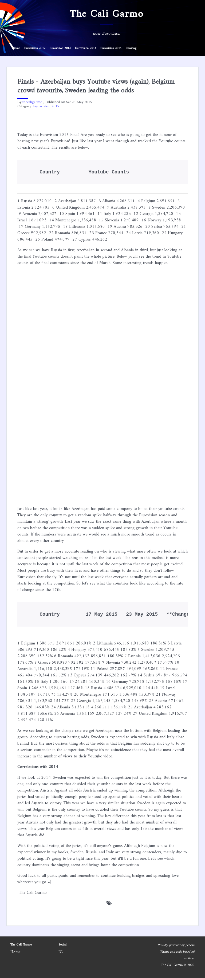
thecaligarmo (32, 102)
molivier (189, 958)
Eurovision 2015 (110, 48)
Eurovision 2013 (60, 48)
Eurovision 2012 (34, 48)
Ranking (131, 48)
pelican (190, 945)
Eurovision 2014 (85, 48)
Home (16, 48)
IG (60, 952)
